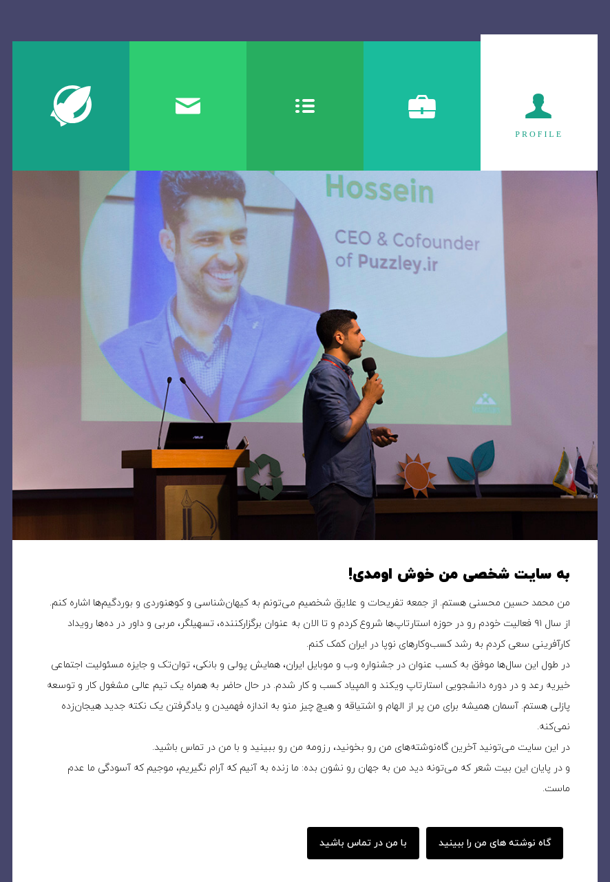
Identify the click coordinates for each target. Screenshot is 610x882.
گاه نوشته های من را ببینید (495, 843)
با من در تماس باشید (363, 843)
